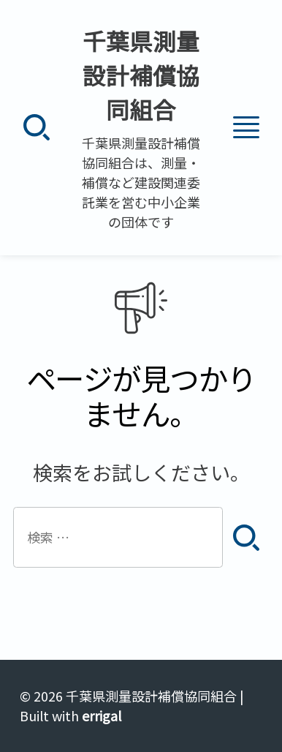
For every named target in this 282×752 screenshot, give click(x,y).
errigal (101, 715)
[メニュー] (245, 127)
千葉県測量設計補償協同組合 (141, 75)
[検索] (36, 127)
